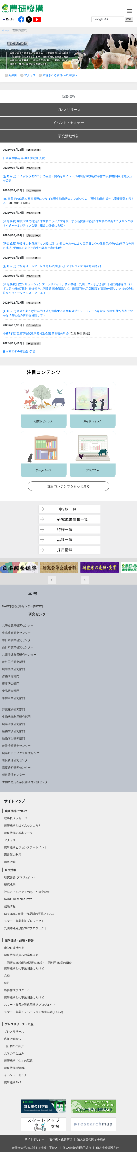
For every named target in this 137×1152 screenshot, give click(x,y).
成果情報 (10, 906)
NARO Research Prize (18, 899)
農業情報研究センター (16, 745)
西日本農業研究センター (17, 647)
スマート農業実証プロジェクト (24, 920)
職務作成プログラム (17, 990)
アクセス (30, 75)
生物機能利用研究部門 (16, 716)
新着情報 (69, 97)
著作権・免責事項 (60, 1139)
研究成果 (10, 884)
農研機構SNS (12, 1082)
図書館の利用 (12, 854)
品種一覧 (65, 539)
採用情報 (65, 550)
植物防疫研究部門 (13, 731)
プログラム (92, 470)
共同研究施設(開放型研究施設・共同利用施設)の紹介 (38, 962)
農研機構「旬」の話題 (18, 1060)
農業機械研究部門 (13, 669)
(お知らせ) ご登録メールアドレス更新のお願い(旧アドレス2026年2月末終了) (52, 266)
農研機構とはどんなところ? (22, 825)
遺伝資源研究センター (16, 760)
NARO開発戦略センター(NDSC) (22, 606)
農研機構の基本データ (18, 832)
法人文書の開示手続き (91, 1139)
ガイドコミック (92, 421)
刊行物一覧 (67, 509)
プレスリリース (68, 110)
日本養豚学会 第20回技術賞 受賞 (24, 158)
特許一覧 (65, 529)
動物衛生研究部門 (13, 738)
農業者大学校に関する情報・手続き (35, 1147)
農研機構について (16, 811)
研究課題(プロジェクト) (19, 877)
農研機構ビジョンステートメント (25, 847)
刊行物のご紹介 (14, 1046)
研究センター (38, 614)
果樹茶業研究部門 (13, 698)
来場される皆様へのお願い (59, 75)
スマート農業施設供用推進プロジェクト (30, 1004)
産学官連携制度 (14, 947)
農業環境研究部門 (13, 724)
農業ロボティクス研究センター (22, 753)
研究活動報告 (68, 136)
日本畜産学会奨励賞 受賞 (19, 351)
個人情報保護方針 (107, 1147)
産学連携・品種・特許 (19, 940)
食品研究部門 (10, 690)
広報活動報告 (12, 1039)
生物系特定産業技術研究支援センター (26, 782)
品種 (7, 975)
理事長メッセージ (15, 818)
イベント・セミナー (68, 123)
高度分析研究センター (16, 767)
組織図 (13, 75)
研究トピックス (43, 421)
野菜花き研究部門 (13, 709)
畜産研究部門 (10, 683)
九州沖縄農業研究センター (19, 654)
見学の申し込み (14, 1053)
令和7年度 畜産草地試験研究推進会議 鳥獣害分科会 (36, 333)
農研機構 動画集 (14, 1068)
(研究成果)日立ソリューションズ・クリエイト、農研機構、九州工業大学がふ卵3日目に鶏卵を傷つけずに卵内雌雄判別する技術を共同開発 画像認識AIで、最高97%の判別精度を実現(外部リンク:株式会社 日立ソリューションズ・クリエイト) (68, 288)
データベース (43, 470)
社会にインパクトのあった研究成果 (27, 892)
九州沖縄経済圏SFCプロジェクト (25, 928)
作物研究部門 (10, 676)
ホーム (5, 30)
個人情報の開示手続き (77, 1147)
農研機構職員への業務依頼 (21, 955)
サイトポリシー (35, 1139)
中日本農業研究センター (17, 640)
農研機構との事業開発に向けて (24, 968)
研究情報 (10, 870)
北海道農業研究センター (17, 625)
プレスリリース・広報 (19, 1024)
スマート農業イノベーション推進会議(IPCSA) (33, 1012)
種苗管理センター (13, 774)
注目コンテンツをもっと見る (68, 486)
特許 (7, 983)
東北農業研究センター (16, 632)
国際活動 (10, 861)
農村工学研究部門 (13, 661)
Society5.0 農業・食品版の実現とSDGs (29, 913)
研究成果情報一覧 (72, 519)
